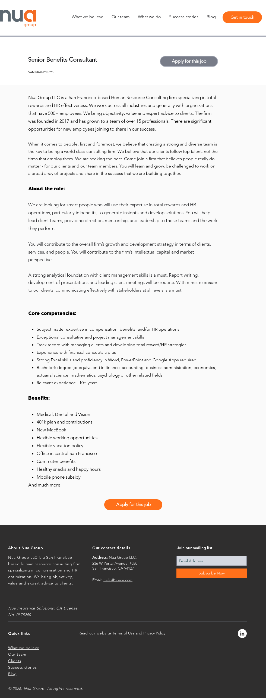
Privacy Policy (154, 633)
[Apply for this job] (189, 61)
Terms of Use (124, 633)
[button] (149, 17)
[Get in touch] (242, 17)
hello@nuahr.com (117, 579)
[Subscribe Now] (211, 573)
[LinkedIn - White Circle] (242, 633)
